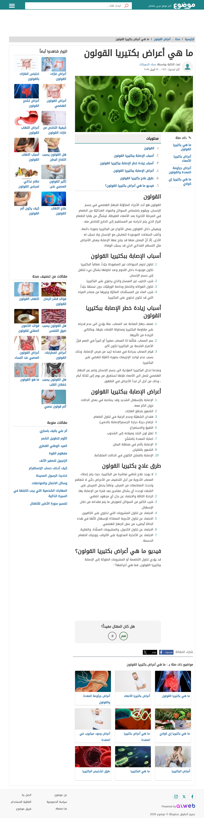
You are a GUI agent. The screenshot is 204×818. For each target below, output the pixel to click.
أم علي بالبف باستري (53, 431)
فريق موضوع (23, 808)
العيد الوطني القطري (53, 446)
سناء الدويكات (147, 64)
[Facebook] (192, 797)
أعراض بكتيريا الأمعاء (182, 159)
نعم (123, 636)
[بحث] (126, 5)
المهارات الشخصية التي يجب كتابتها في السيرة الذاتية (40, 493)
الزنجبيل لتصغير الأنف (53, 461)
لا (112, 636)
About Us (61, 808)
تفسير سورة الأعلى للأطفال (48, 504)
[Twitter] (184, 797)
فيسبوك (169, 652)
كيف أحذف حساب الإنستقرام (48, 468)
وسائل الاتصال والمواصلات (49, 483)
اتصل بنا (26, 795)
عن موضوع (61, 795)
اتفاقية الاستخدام (21, 802)
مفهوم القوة (58, 453)
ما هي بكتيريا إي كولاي (179, 181)
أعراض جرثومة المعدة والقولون (180, 170)
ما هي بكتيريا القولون (182, 147)
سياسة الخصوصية (57, 802)
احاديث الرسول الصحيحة (51, 476)
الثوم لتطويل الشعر (54, 438)
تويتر (154, 652)
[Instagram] (176, 797)
